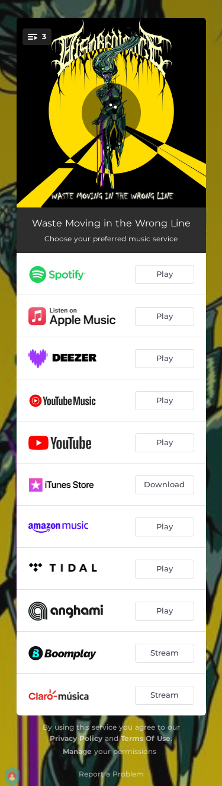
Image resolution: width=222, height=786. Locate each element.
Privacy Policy (76, 738)
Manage (77, 751)
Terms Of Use (145, 738)
